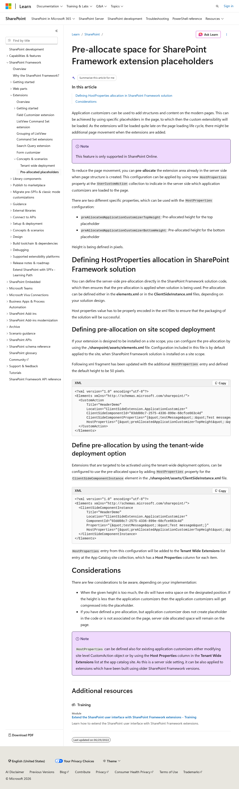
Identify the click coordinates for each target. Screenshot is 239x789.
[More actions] (227, 34)
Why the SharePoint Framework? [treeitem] (36, 75)
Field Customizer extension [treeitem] (35, 115)
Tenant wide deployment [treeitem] (37, 165)
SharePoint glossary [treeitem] (23, 353)
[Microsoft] (9, 6)
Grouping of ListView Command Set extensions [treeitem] (35, 136)
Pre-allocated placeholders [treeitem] (39, 172)
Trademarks (191, 772)
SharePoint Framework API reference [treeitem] (35, 379)
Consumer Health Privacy (133, 772)
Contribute (82, 772)
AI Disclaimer (15, 772)
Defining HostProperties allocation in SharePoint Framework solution (124, 95)
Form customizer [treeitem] (28, 152)
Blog (63, 772)
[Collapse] (56, 31)
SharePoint (92, 34)
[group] (151, 411)
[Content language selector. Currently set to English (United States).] (27, 761)
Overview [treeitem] (19, 69)
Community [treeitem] (17, 359)
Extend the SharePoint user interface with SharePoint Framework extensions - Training (134, 717)
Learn (76, 34)
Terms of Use (169, 772)
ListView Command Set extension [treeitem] (33, 124)
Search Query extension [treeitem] (33, 145)
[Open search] (217, 6)
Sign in (228, 6)
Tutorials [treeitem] (15, 372)
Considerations (86, 101)
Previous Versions (42, 772)
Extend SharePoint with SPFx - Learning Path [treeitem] (34, 272)
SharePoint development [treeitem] (26, 49)
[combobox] (32, 40)
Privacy (101, 772)
